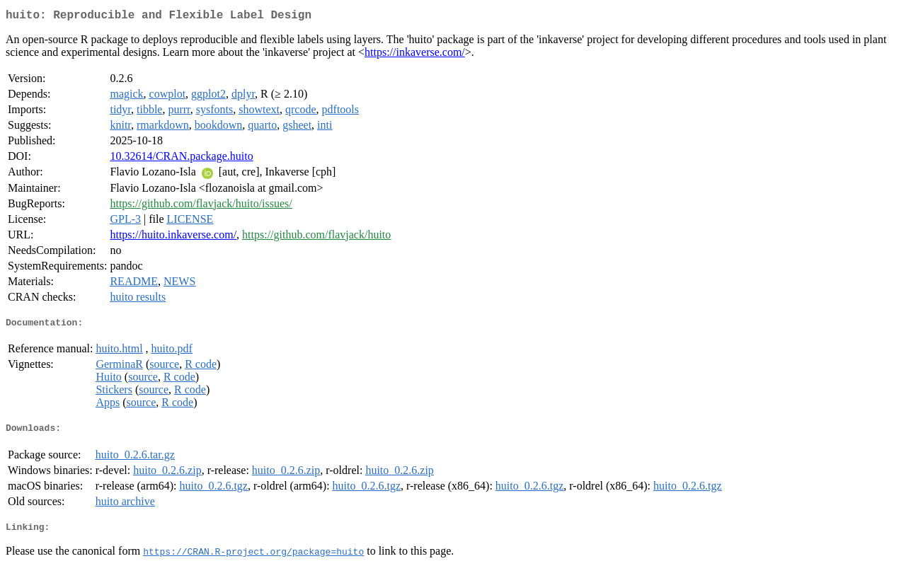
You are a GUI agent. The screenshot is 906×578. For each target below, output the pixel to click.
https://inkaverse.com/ (415, 55)
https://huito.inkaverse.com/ (173, 237)
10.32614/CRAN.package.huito (181, 159)
